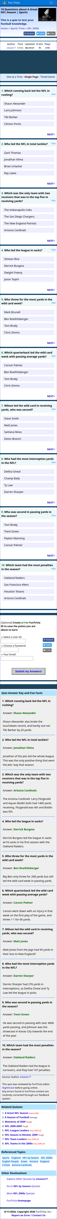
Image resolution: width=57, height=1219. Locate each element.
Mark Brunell (12, 312)
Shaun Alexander (14, 103)
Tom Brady (10, 325)
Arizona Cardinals (15, 230)
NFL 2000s (47, 1157)
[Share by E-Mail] (51, 33)
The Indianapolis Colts (18, 210)
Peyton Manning (14, 538)
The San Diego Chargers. (19, 216)
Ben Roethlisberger (16, 319)
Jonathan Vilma (13, 159)
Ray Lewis (10, 173)
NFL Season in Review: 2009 (21, 1134)
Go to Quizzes (23, 1186)
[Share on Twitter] (40, 33)
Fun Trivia (11, 3)
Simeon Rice (11, 259)
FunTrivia (19, 1200)
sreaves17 (11, 48)
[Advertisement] (28, 62)
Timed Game (47, 76)
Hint (53, 94)
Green (24, 1161)
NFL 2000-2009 (13, 1126)
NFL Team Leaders (16, 1139)
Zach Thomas (12, 153)
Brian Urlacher (13, 166)
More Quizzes (21, 1193)
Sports (5, 1157)
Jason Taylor (11, 279)
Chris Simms (12, 332)
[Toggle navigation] (51, 2)
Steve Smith (11, 418)
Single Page (31, 76)
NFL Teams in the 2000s (19, 1143)
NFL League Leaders (17, 1130)
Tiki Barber (11, 117)
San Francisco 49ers (16, 584)
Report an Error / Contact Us (28, 1215)
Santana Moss (13, 432)
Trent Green (11, 531)
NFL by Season (31, 1157)
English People (10, 1161)
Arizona (33, 1161)
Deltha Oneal (12, 471)
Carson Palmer (13, 365)
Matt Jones (10, 425)
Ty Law (8, 485)
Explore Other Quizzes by (27, 1178)
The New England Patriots (20, 223)
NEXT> (51, 134)
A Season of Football (17, 1117)
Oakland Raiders (14, 578)
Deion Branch (12, 439)
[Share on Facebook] (29, 33)
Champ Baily (12, 478)
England (16, 1157)
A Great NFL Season (16, 1113)
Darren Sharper (14, 492)
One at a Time (14, 76)
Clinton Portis (12, 124)
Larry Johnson (13, 110)
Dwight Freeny (13, 272)
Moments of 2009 (15, 1121)
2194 (47, 48)
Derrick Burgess (14, 266)
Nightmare (8, 1087)
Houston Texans (14, 591)
